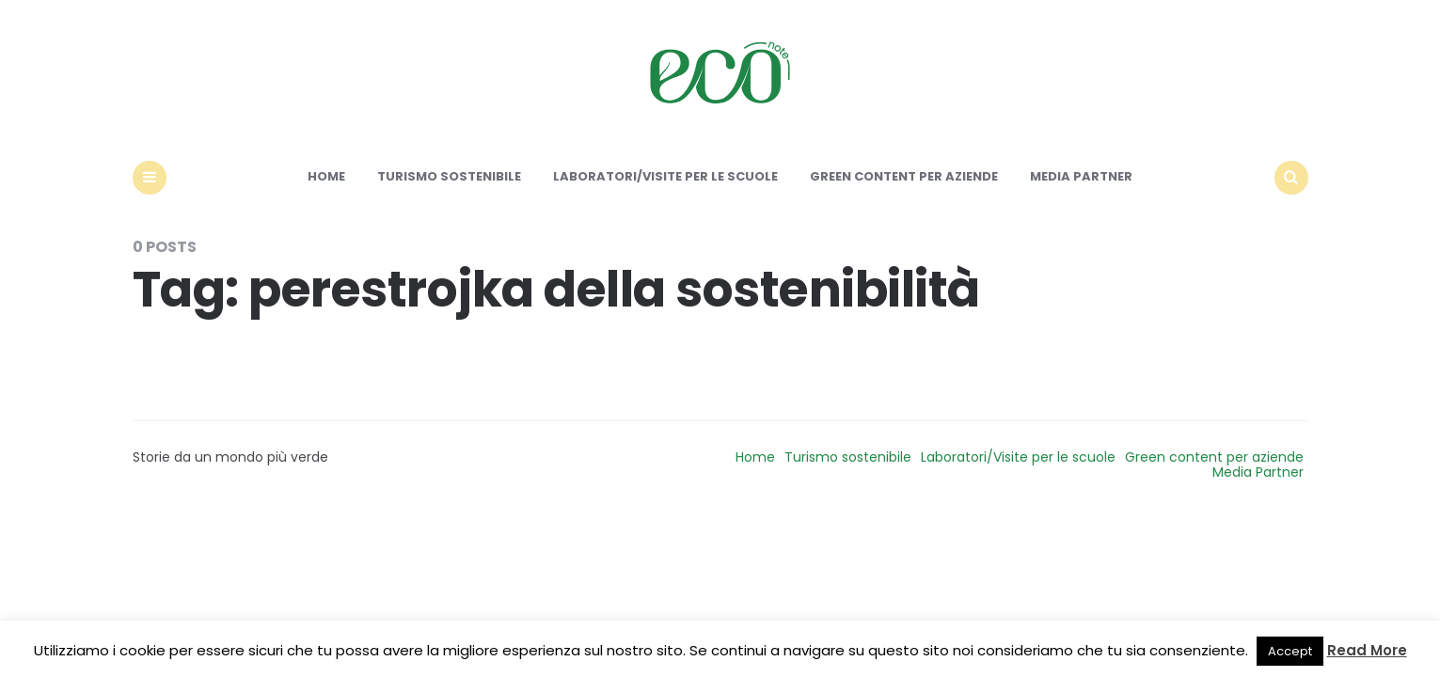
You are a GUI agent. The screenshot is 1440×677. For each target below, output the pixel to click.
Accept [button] (1290, 651)
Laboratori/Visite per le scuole (665, 176)
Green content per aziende (904, 176)
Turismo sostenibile (449, 176)
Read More (1367, 650)
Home (326, 176)
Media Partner (1081, 176)
